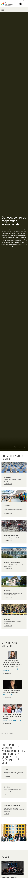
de (27, 0)
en (24, 0)
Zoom (24, 838)
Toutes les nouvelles (8, 733)
